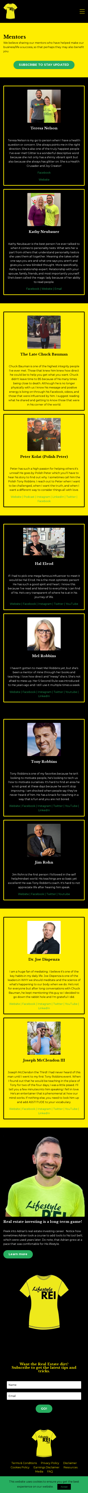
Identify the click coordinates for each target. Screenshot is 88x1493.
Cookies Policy (20, 1467)
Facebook (44, 172)
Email (58, 288)
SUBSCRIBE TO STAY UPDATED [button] (44, 65)
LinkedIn (58, 496)
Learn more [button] (18, 1254)
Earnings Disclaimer (47, 1467)
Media (39, 1471)
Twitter (71, 496)
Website (44, 179)
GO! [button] (44, 1409)
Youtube (71, 692)
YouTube (72, 603)
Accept (64, 1487)
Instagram (43, 496)
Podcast (29, 496)
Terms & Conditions (24, 1463)
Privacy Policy (50, 1463)
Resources (71, 1467)
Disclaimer (70, 1463)
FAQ (50, 1471)
